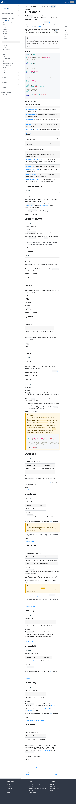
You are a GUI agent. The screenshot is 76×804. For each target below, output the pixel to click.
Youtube (9, 792)
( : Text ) (32, 174)
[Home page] (26, 6)
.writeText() (33, 606)
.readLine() (27, 606)
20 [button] (49, 2)
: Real (30, 133)
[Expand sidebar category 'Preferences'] (18, 82)
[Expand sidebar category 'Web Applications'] (18, 90)
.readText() (27, 541)
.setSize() (27, 349)
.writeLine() (33, 541)
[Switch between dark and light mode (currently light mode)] (61, 2)
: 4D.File (29, 129)
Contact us (52, 786)
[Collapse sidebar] (10, 777)
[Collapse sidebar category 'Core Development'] (18, 8)
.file (64, 19)
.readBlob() (27, 678)
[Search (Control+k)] (69, 2)
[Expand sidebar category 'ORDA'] (18, 16)
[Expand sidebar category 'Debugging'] (18, 77)
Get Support (31, 798)
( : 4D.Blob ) (32, 169)
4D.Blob (35, 472)
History (29, 190)
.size (48, 342)
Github (8, 794)
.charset (64, 15)
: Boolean (29, 124)
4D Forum (9, 786)
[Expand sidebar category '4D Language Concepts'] (18, 13)
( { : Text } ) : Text (34, 159)
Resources (30, 796)
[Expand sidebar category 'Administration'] (18, 85)
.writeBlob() (27, 489)
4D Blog (9, 784)
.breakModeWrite (29, 720)
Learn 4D (30, 786)
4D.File (36, 129)
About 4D (52, 784)
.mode (64, 22)
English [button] (55, 2)
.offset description (31, 530)
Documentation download (34, 784)
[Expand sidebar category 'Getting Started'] (18, 6)
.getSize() (27, 641)
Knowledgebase (32, 792)
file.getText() (31, 26)
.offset (51, 482)
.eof (64, 17)
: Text (31, 109)
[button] (10, 75)
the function (45, 205)
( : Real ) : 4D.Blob (33, 148)
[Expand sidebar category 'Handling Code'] (18, 73)
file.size (31, 349)
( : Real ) (30, 166)
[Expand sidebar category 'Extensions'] (18, 87)
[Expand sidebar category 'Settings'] (18, 80)
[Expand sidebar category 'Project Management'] (18, 11)
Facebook (9, 788)
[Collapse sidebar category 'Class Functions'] (18, 20)
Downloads (31, 794)
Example (65, 7)
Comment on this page (31, 767)
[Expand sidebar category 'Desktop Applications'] (18, 92)
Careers (51, 790)
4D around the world (54, 788)
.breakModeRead (66, 11)
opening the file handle (45, 708)
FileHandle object (66, 9)
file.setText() (39, 26)
